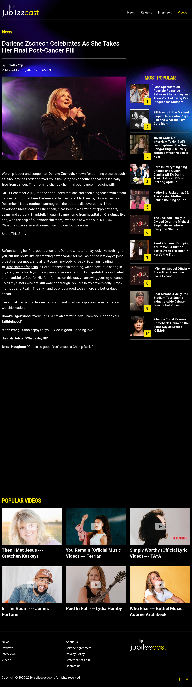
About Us (72, 642)
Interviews (165, 12)
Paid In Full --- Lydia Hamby (94, 608)
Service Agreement (78, 648)
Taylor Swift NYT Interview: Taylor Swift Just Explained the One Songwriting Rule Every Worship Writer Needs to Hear (171, 147)
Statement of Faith (78, 660)
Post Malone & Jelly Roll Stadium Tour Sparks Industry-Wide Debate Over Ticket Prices (170, 299)
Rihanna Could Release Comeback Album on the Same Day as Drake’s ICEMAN (171, 325)
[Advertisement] (160, 56)
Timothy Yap (14, 65)
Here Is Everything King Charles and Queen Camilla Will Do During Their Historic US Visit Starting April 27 (170, 174)
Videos (182, 12)
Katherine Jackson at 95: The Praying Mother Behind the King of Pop (171, 196)
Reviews (146, 12)
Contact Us (73, 666)
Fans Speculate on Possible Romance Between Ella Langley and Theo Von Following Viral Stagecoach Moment (171, 94)
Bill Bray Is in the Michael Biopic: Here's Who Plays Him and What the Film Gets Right (171, 118)
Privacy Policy (75, 654)
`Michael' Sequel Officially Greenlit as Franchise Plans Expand (171, 272)
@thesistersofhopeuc (22, 267)
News (131, 12)
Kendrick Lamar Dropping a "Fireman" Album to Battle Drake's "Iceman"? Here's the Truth (171, 248)
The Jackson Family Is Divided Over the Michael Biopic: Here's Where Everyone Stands (171, 223)
